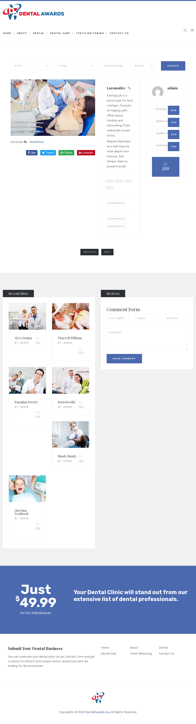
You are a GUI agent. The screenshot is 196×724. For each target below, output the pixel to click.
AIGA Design (23, 338)
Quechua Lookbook (22, 512)
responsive (116, 219)
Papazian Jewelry (26, 402)
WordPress (37, 142)
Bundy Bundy (67, 456)
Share (66, 152)
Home (7, 33)
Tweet (48, 152)
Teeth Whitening (90, 33)
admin (24, 343)
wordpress (116, 226)
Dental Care (60, 33)
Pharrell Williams (70, 338)
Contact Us (119, 33)
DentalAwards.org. (98, 712)
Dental (38, 33)
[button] (30, 66)
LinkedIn (86, 152)
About (22, 33)
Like (32, 152)
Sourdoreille (66, 402)
